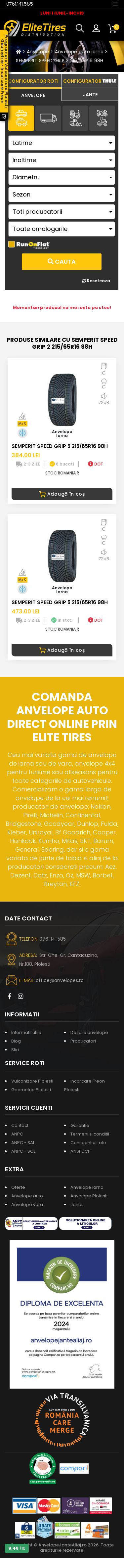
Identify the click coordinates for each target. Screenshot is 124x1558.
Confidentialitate (88, 1142)
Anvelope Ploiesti (88, 1196)
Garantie (79, 1125)
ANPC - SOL (23, 1151)
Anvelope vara (27, 1204)
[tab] (33, 94)
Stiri (15, 1049)
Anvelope (38, 51)
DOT (95, 464)
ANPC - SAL (23, 1142)
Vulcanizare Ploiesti (32, 1081)
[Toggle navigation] (115, 3)
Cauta (62, 261)
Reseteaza (96, 281)
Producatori (83, 1041)
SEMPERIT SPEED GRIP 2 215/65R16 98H (59, 60)
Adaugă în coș (62, 494)
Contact (19, 1125)
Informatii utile (26, 1032)
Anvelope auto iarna (79, 51)
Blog (16, 1041)
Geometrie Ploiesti (31, 1090)
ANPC (17, 1134)
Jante (76, 1204)
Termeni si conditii (89, 1134)
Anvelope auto (27, 1196)
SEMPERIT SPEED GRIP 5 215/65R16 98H (60, 446)
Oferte (18, 1187)
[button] (81, 28)
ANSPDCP (80, 1151)
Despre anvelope (89, 1032)
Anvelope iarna (86, 1187)
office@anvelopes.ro (60, 980)
